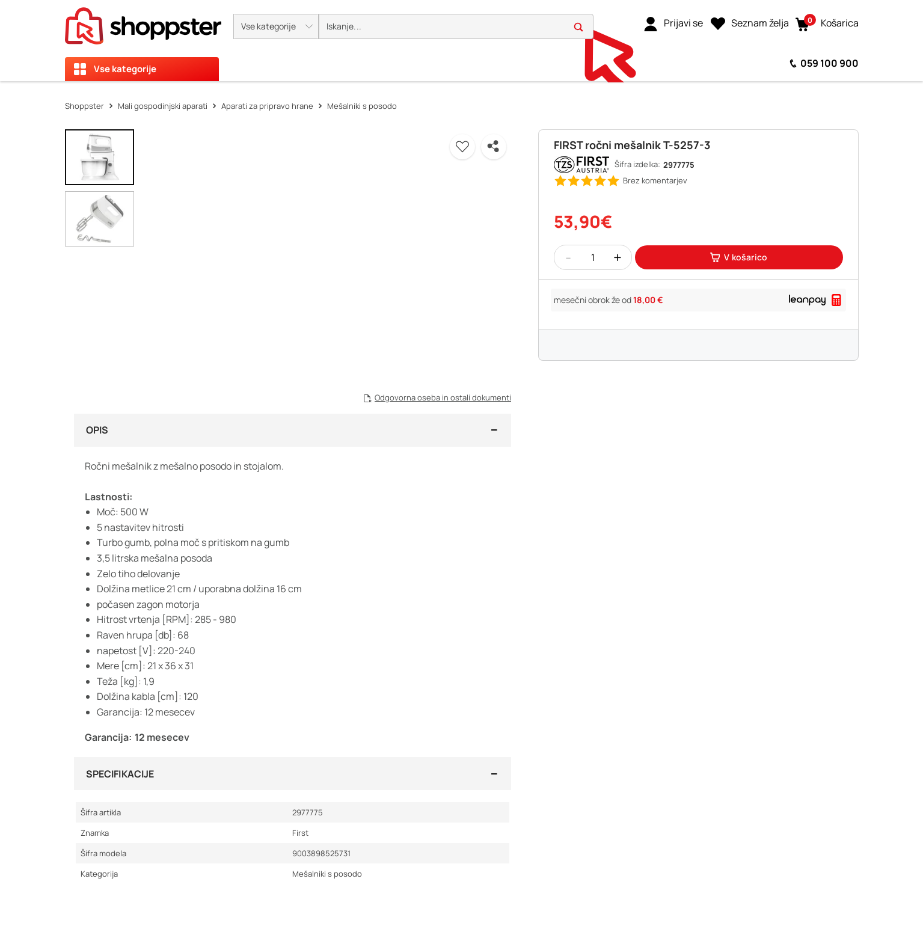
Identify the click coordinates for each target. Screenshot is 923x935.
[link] (673, 23)
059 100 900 (829, 63)
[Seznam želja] (750, 23)
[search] (456, 26)
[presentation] (461, 40)
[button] (276, 26)
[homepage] (143, 22)
